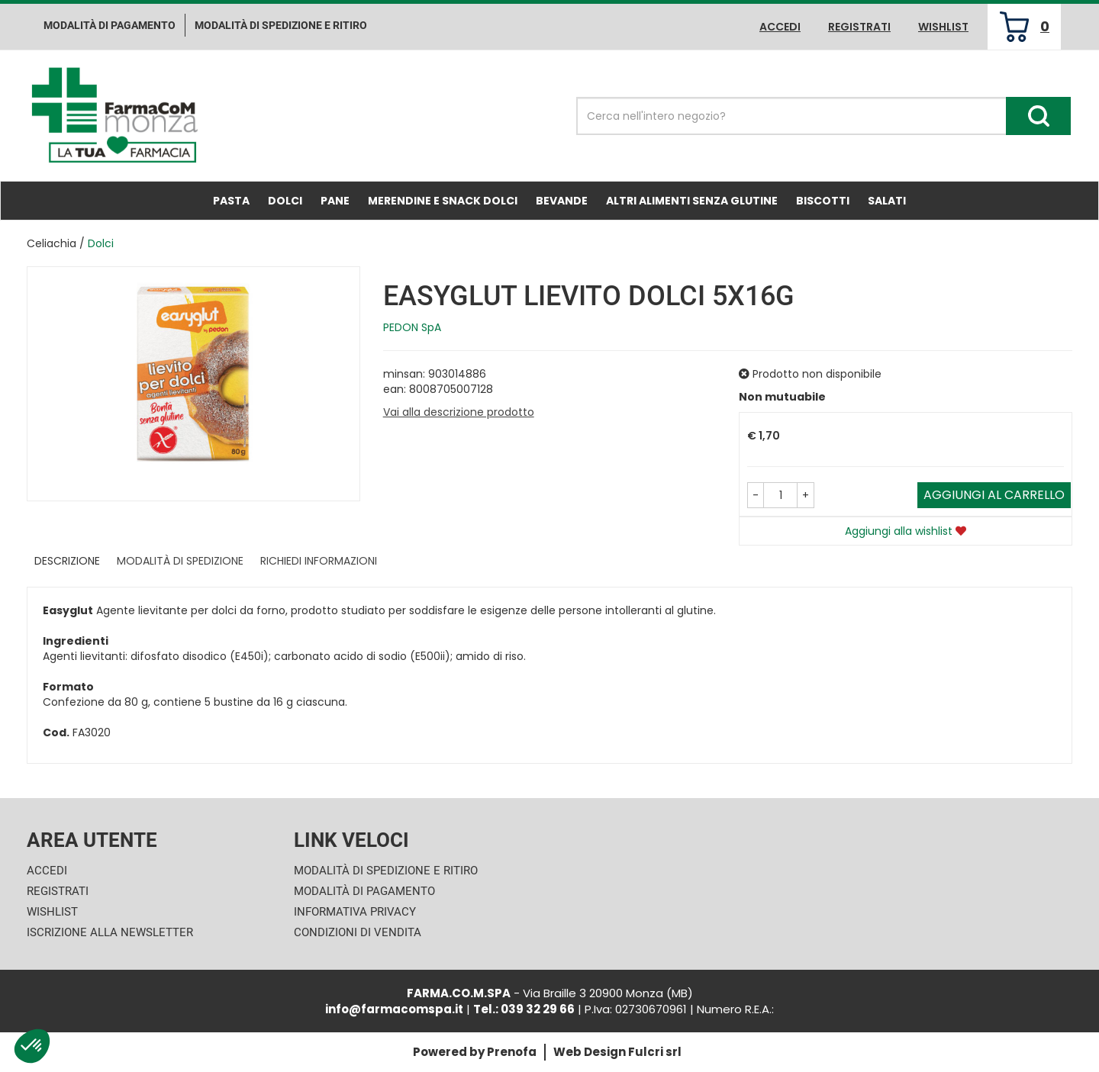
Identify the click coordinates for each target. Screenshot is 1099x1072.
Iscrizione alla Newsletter (110, 932)
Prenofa (512, 1052)
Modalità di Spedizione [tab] (180, 560)
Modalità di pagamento (110, 25)
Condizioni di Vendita (357, 932)
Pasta (231, 200)
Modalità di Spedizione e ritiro (281, 25)
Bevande (562, 200)
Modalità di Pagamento (364, 891)
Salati (887, 200)
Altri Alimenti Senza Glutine (692, 200)
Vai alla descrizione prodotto (458, 412)
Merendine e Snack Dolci (442, 200)
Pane (335, 200)
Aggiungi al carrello (994, 495)
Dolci (285, 200)
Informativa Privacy (355, 912)
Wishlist (943, 26)
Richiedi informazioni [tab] (318, 560)
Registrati (859, 26)
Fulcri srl (655, 1052)
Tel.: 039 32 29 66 (524, 1009)
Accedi (780, 26)
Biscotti (822, 200)
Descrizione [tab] (67, 560)
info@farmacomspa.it (394, 1009)
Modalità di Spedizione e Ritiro (386, 870)
